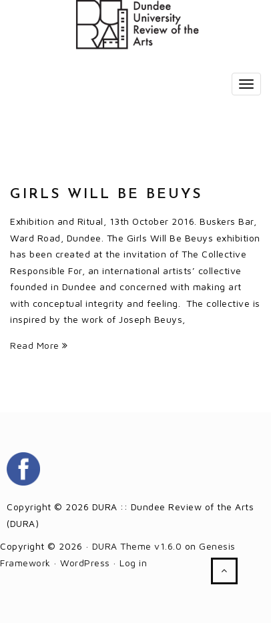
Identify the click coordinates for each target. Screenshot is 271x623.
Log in (133, 562)
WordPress (85, 562)
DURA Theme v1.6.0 (137, 546)
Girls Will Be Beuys (106, 194)
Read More (39, 345)
